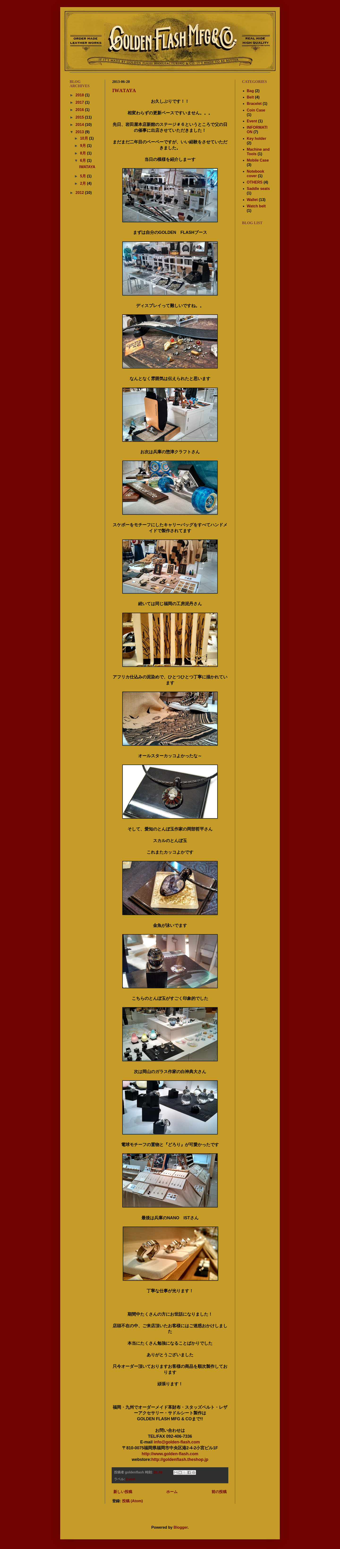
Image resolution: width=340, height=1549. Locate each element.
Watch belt (256, 206)
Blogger (181, 1527)
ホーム (172, 1492)
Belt (250, 97)
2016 (80, 110)
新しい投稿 (122, 1492)
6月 (83, 160)
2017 (80, 102)
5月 (83, 176)
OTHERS (255, 182)
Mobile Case (258, 160)
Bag (250, 91)
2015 (80, 117)
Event (130, 1479)
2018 (80, 95)
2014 (80, 125)
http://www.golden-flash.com (170, 1453)
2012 (80, 193)
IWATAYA (124, 90)
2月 (83, 183)
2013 (80, 132)
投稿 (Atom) (132, 1501)
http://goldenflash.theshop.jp (179, 1459)
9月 (83, 146)
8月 (83, 153)
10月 (84, 138)
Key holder (256, 139)
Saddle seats (258, 189)
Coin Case (256, 110)
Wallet (252, 200)
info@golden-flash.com (177, 1442)
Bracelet (254, 104)
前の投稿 (219, 1492)
